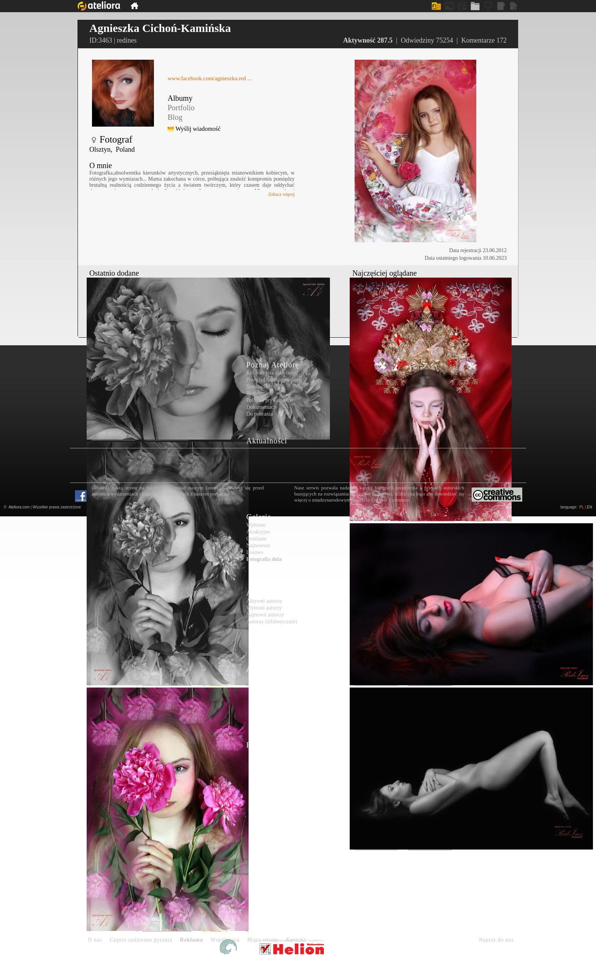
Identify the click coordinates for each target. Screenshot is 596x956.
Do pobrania (259, 414)
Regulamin (257, 393)
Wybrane (255, 525)
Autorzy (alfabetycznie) (271, 621)
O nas (95, 940)
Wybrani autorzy (264, 608)
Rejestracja (265, 745)
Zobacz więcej (281, 194)
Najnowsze (258, 545)
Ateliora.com (19, 507)
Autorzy (260, 593)
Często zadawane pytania (141, 940)
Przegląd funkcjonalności (273, 380)
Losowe (254, 552)
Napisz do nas (496, 940)
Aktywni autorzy (264, 601)
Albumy (180, 98)
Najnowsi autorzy (265, 615)
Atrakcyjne (258, 532)
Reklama (191, 940)
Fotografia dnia (264, 559)
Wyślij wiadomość (198, 128)
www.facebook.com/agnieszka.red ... (210, 78)
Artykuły (261, 669)
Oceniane (256, 539)
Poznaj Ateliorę (272, 364)
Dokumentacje (261, 407)
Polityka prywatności (269, 400)
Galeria (258, 517)
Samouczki (258, 386)
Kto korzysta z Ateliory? (272, 373)
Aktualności (266, 441)
